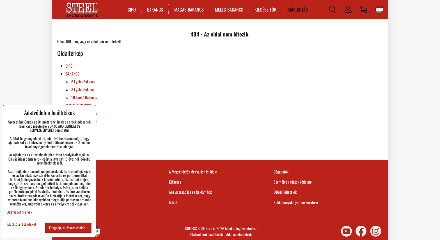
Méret (173, 202)
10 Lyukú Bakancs (84, 97)
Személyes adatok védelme (293, 182)
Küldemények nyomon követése (296, 202)
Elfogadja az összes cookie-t (68, 227)
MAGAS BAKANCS (188, 9)
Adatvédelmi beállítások (206, 234)
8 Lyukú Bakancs (83, 89)
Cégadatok (281, 172)
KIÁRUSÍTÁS (297, 9)
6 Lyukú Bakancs (83, 81)
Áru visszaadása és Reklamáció (190, 192)
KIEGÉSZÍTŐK (264, 9)
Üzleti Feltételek (285, 192)
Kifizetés (175, 182)
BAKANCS (154, 9)
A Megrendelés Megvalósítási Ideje (193, 172)
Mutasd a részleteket (21, 224)
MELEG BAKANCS (228, 9)
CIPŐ (131, 9)
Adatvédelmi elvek (239, 234)
